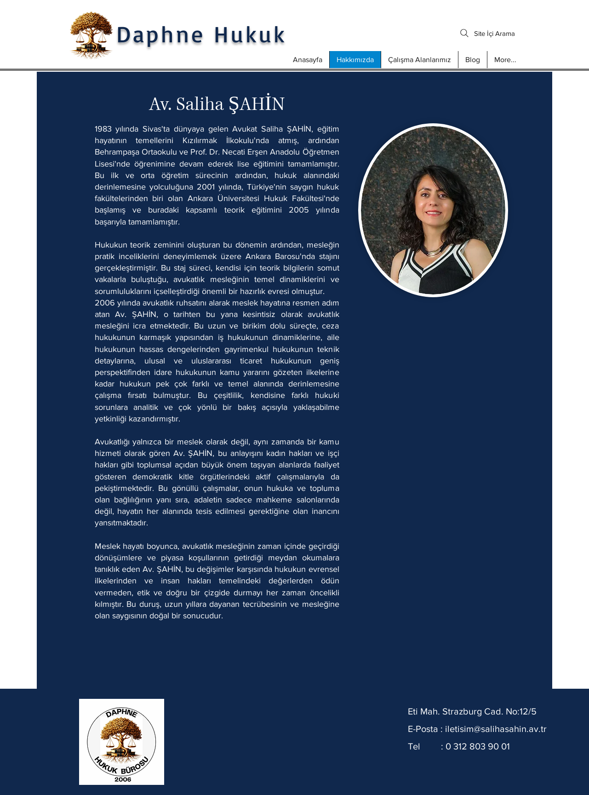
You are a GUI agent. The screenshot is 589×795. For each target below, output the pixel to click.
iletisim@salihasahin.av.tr (496, 729)
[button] (419, 59)
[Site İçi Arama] (487, 33)
